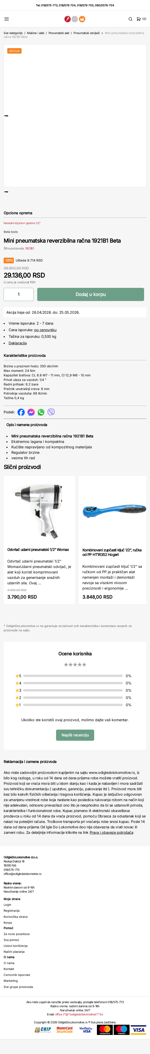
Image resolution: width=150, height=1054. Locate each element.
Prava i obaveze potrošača (111, 847)
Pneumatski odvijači (87, 33)
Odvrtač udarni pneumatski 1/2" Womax (38, 564)
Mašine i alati (35, 33)
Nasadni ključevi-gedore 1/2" (22, 237)
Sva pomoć (11, 954)
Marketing (11, 995)
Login (7, 919)
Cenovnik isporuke (17, 989)
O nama (9, 977)
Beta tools (11, 246)
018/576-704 (67, 5)
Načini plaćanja (14, 966)
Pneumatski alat (59, 33)
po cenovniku (45, 344)
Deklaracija (18, 357)
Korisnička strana (15, 931)
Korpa (8, 937)
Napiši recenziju (75, 749)
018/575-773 (49, 5)
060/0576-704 (104, 5)
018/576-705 (85, 5)
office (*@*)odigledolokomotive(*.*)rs (79, 1029)
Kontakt (9, 983)
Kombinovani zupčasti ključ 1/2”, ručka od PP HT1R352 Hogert (112, 566)
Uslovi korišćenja (15, 960)
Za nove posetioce (17, 948)
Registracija (12, 925)
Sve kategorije (13, 33)
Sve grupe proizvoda (18, 1001)
